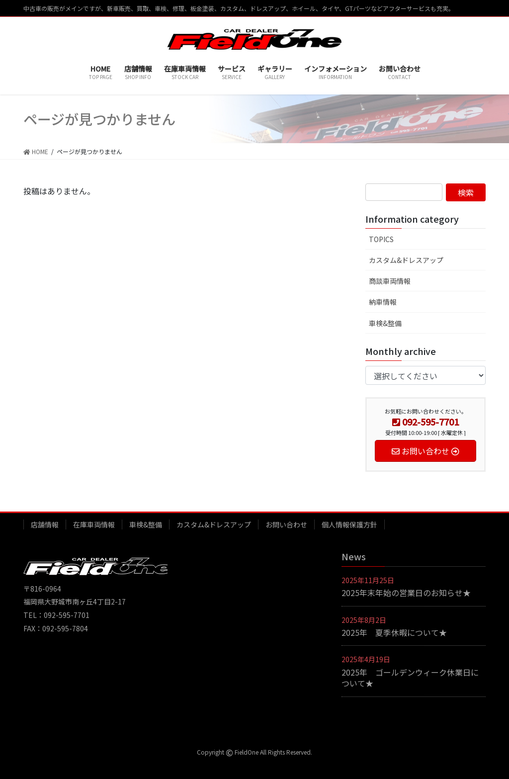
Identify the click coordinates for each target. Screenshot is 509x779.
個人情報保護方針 (349, 524)
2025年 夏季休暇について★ (394, 632)
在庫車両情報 (94, 524)
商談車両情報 (390, 281)
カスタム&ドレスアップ (406, 260)
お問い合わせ (286, 524)
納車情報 (383, 302)
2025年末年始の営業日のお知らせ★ (406, 593)
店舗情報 (45, 524)
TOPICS (381, 239)
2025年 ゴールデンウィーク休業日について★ (410, 677)
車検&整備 (385, 323)
